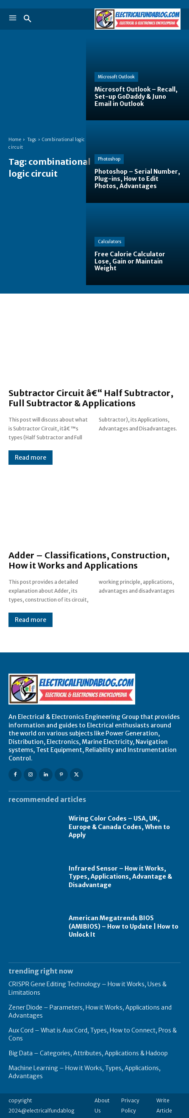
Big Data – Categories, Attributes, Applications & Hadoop (88, 1053)
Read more (30, 457)
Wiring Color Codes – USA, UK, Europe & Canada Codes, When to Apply (119, 827)
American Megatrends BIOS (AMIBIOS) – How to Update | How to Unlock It (123, 926)
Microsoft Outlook (116, 77)
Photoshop (109, 159)
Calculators (109, 241)
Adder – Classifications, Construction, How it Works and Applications (89, 560)
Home (14, 139)
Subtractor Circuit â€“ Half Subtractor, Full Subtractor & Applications (90, 398)
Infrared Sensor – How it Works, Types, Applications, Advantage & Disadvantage (120, 877)
